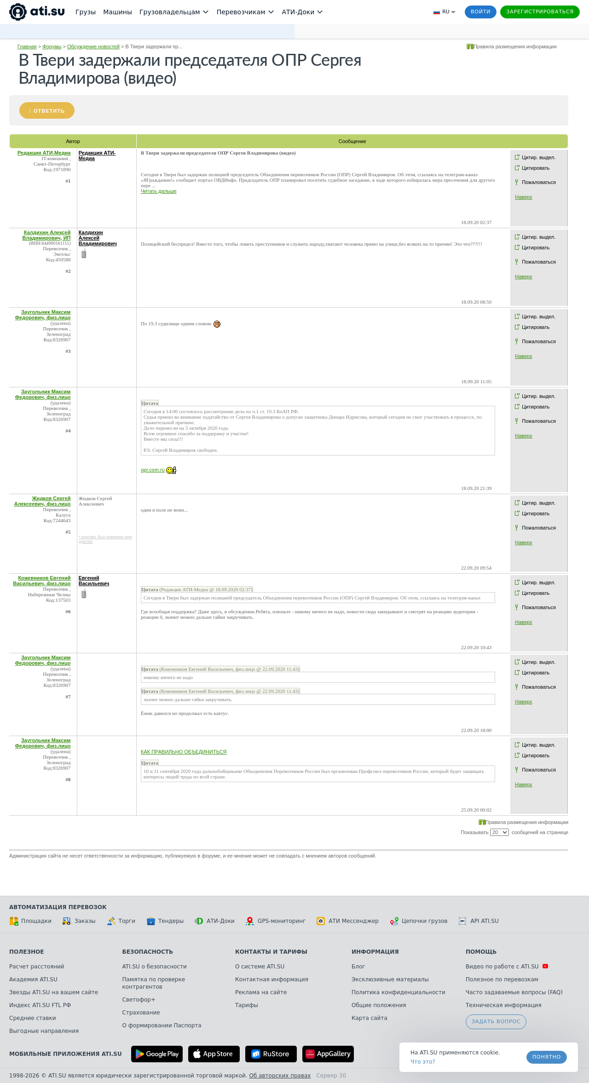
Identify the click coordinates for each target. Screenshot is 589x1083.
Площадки (30, 921)
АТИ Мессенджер (348, 921)
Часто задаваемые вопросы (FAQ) (514, 992)
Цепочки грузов (419, 921)
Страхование (141, 1012)
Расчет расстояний (36, 966)
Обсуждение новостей (93, 46)
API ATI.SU (479, 921)
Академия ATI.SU (33, 979)
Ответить (49, 111)
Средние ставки (32, 1018)
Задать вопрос (496, 1022)
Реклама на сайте (261, 992)
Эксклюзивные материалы (390, 979)
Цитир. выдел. (538, 157)
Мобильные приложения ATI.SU (65, 1054)
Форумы (51, 46)
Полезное (26, 952)
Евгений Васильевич (94, 580)
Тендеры (165, 921)
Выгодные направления (44, 1031)
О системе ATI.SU (259, 966)
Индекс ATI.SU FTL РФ (40, 1005)
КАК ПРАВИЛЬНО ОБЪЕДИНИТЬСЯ (184, 752)
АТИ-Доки (215, 921)
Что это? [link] (422, 1062)
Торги (121, 921)
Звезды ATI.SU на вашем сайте (53, 992)
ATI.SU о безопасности (154, 966)
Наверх (523, 197)
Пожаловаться (539, 182)
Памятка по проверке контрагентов (153, 983)
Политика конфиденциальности (398, 992)
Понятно (546, 1057)
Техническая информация (504, 1005)
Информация (375, 952)
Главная (27, 46)
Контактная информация (271, 979)
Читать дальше (159, 191)
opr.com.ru (153, 469)
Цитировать (535, 168)
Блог (358, 966)
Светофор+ (139, 1000)
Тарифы (246, 1005)
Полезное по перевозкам (502, 979)
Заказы (79, 921)
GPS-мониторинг (276, 921)
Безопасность (147, 952)
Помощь (481, 952)
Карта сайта (369, 1018)
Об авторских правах (280, 1075)
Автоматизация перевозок (58, 907)
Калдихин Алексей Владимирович (98, 238)
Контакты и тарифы (271, 952)
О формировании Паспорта (162, 1025)
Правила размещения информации (515, 46)
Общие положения (379, 1005)
